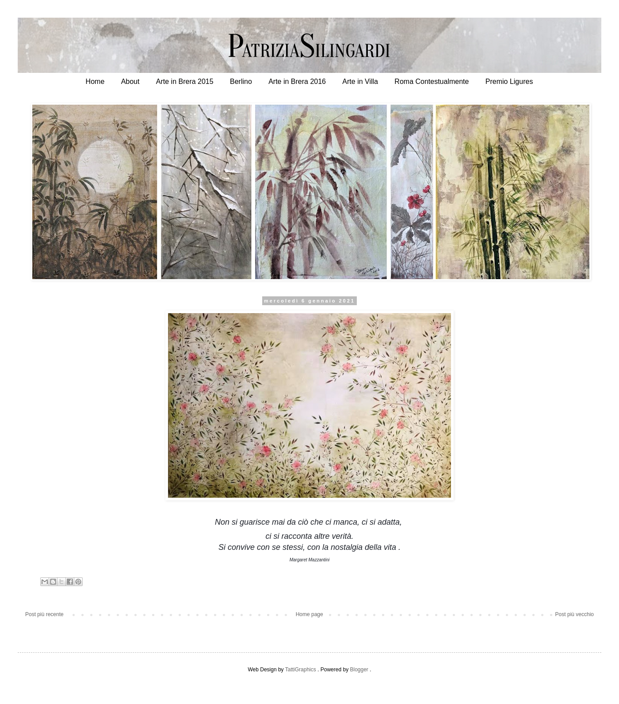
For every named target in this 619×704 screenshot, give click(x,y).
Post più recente (44, 614)
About (130, 81)
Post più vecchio (574, 614)
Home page (309, 614)
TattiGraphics (300, 669)
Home (95, 81)
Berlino (241, 81)
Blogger (359, 669)
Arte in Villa (360, 81)
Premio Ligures (509, 81)
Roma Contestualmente (431, 81)
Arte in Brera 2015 (185, 81)
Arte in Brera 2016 (297, 81)
